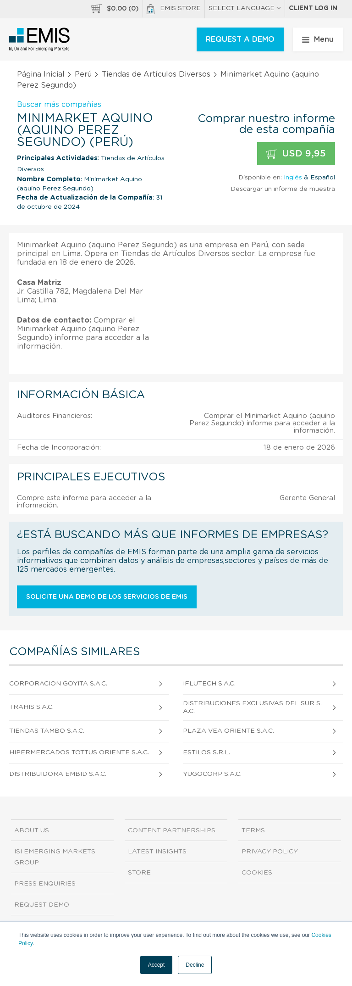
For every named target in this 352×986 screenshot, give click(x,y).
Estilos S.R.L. (206, 752)
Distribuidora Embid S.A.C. (57, 774)
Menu (318, 39)
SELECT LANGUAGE (245, 8)
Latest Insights (157, 851)
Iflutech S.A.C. (209, 683)
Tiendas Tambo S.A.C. (46, 731)
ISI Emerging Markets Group (54, 857)
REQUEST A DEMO (240, 39)
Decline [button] (195, 965)
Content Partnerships (171, 830)
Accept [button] (156, 965)
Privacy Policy (270, 851)
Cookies (257, 872)
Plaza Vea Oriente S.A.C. (228, 731)
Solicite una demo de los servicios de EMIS (106, 597)
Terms (253, 830)
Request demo (41, 905)
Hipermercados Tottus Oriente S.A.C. (79, 752)
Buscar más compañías (59, 104)
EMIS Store (174, 9)
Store (139, 872)
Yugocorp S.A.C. (212, 774)
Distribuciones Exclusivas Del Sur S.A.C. (252, 707)
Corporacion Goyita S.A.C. (58, 683)
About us (31, 830)
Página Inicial (41, 74)
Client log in (313, 8)
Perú (83, 74)
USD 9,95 (296, 154)
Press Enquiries (45, 883)
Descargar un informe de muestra (283, 189)
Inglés (293, 177)
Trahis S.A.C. (31, 707)
